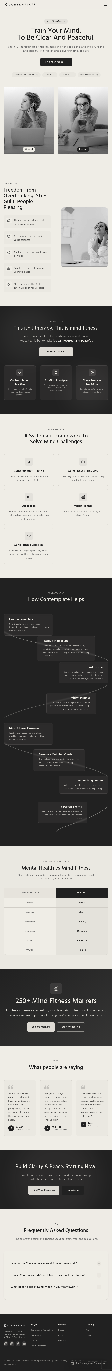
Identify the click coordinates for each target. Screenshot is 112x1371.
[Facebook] (18, 1343)
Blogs (60, 1335)
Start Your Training (56, 352)
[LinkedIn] (6, 1343)
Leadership (36, 1335)
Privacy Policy (61, 1360)
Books (61, 1330)
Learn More (72, 1190)
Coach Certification (39, 1346)
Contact (89, 1335)
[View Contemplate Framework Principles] (87, 1363)
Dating (34, 1340)
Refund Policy (10, 1364)
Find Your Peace (56, 62)
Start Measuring (71, 1027)
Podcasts (62, 1340)
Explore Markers (41, 1027)
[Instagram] (12, 1343)
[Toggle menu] (105, 5)
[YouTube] (24, 1343)
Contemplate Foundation (42, 1330)
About (88, 1330)
